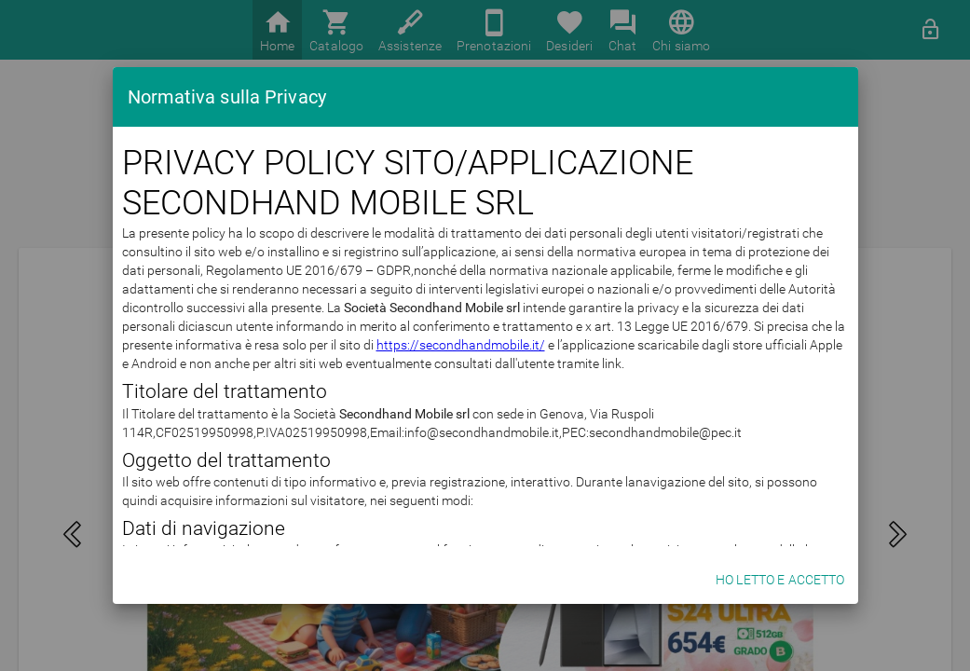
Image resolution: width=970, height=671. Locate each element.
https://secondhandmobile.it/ (460, 344)
